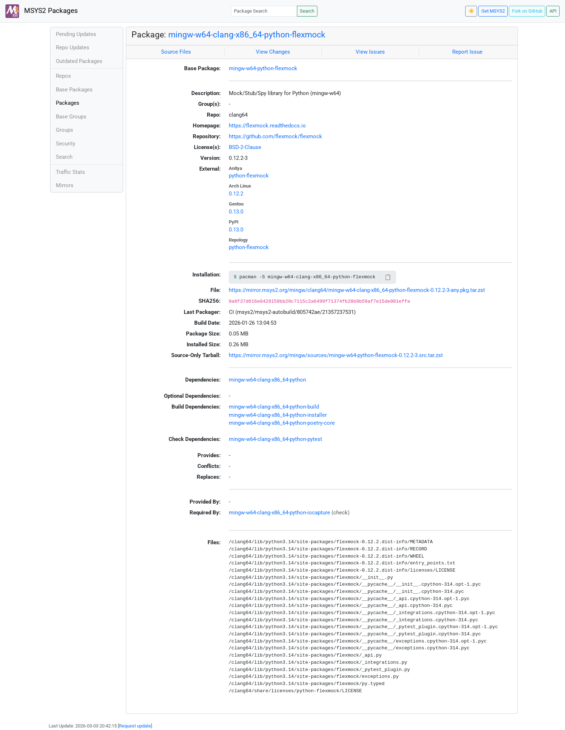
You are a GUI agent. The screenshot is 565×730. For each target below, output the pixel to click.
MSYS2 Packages (41, 11)
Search (307, 11)
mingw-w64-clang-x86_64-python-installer (278, 415)
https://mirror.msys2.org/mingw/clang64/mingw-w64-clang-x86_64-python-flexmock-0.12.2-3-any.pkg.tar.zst (357, 290)
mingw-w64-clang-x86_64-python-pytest (275, 439)
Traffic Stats (70, 172)
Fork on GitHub (527, 11)
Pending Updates (76, 34)
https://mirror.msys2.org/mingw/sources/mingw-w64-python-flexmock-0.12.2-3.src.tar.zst (336, 355)
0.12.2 (236, 193)
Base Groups (71, 116)
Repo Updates (72, 47)
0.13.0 (236, 211)
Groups (64, 130)
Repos (63, 76)
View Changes (273, 52)
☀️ (471, 11)
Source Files (176, 52)
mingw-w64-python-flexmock (263, 68)
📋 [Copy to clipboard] (387, 277)
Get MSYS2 (493, 11)
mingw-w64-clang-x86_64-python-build (274, 407)
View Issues (370, 52)
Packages (67, 103)
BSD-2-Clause (245, 147)
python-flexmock (249, 175)
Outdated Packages (79, 61)
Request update (135, 726)
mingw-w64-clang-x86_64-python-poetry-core (282, 423)
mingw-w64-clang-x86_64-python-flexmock (246, 34)
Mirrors (65, 185)
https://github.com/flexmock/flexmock (275, 136)
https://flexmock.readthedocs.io (267, 125)
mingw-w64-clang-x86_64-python (267, 380)
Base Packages (74, 89)
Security (65, 143)
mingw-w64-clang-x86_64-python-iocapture (279, 512)
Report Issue (467, 52)
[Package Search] (264, 11)
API (553, 11)
